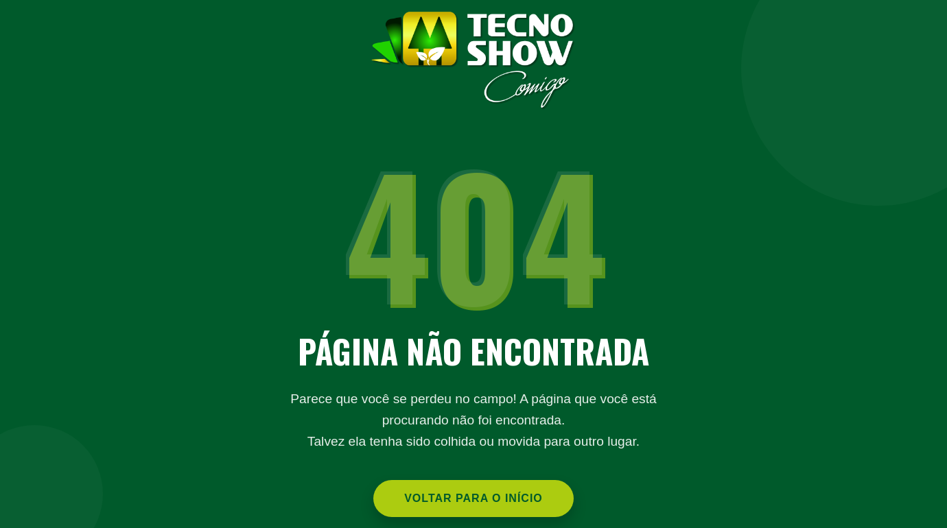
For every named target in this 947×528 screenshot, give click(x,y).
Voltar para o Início (473, 498)
